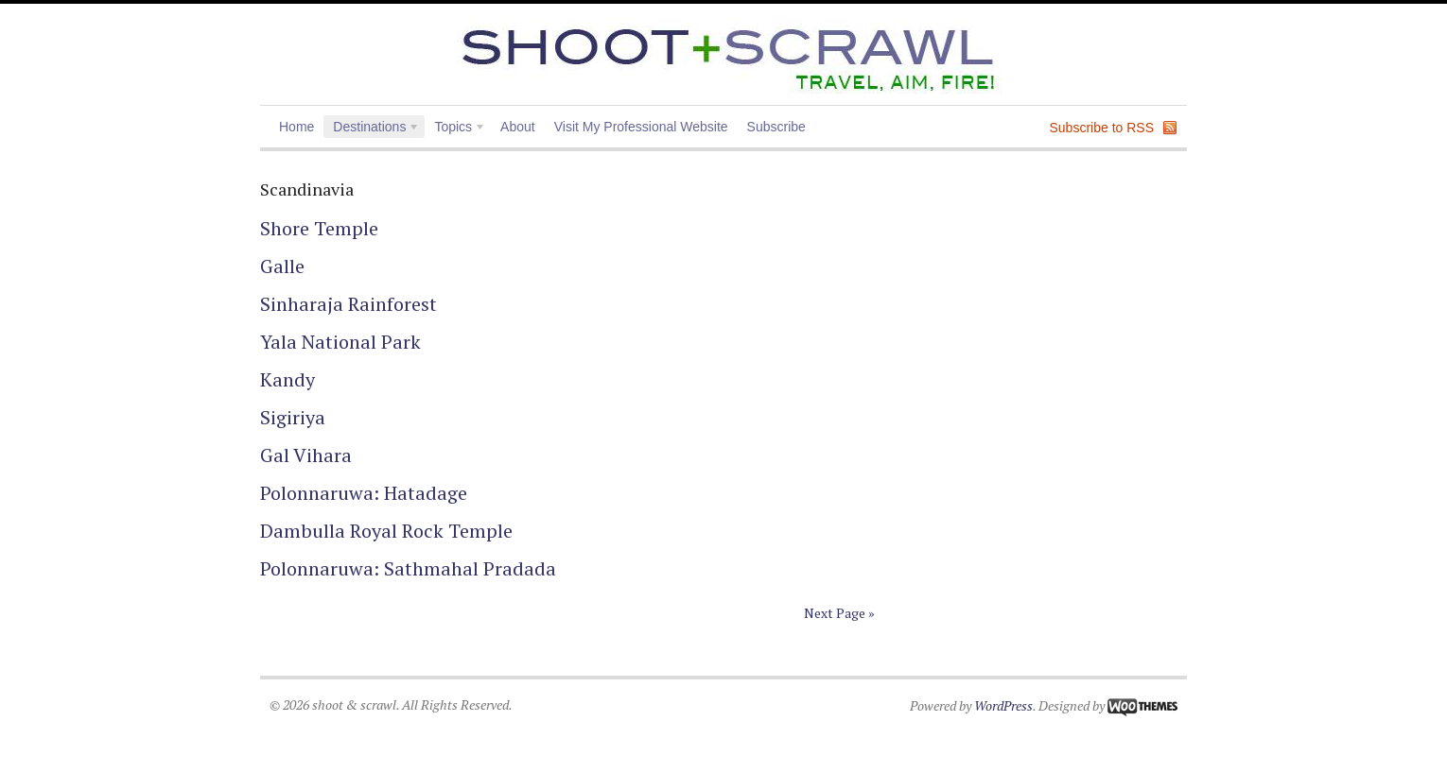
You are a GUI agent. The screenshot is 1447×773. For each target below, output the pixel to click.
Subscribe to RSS (1102, 127)
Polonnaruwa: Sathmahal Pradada (408, 568)
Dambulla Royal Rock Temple (388, 530)
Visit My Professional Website (641, 126)
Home (296, 126)
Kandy (287, 379)
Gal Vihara (306, 455)
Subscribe (776, 126)
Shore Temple (319, 228)
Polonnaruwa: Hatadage (363, 493)
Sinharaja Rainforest (348, 304)
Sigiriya (292, 417)
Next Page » (839, 613)
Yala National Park (340, 341)
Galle (282, 266)
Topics (455, 128)
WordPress (1003, 705)
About (517, 126)
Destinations (371, 128)
